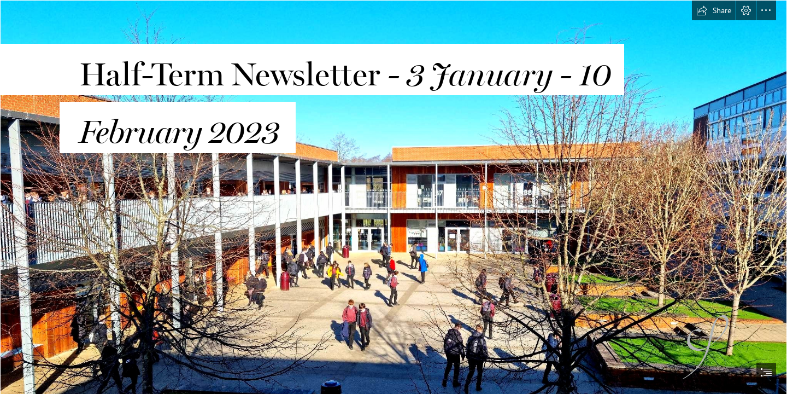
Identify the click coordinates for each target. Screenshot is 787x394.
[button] (714, 10)
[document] (393, 197)
